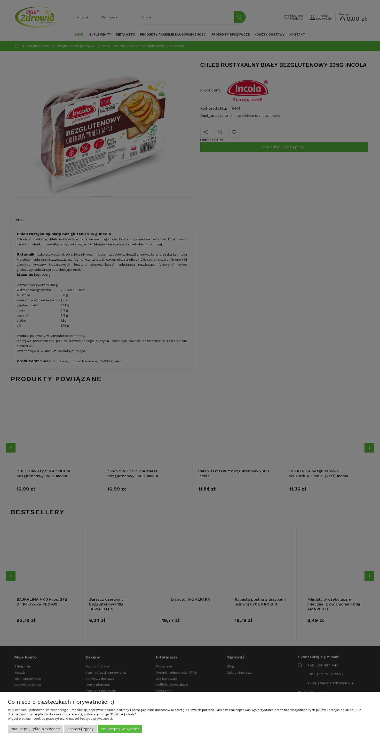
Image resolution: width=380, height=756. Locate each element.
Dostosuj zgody (80, 729)
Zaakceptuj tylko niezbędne (35, 729)
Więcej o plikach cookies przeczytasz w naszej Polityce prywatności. (60, 718)
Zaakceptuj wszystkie (120, 729)
